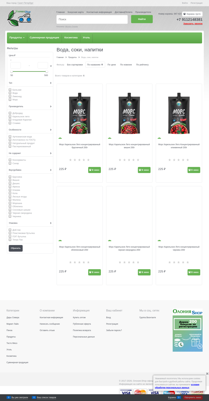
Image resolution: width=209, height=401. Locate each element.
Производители (143, 12)
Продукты (16, 37)
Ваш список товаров (46, 397)
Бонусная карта (76, 12)
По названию (94, 64)
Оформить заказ (193, 397)
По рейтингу (142, 64)
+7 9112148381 (190, 19)
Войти (185, 3)
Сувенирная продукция (44, 37)
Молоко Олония (71, 27)
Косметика (71, 37)
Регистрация (196, 3)
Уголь (86, 37)
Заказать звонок (192, 23)
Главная (60, 12)
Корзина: (193, 14)
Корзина (172, 397)
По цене (111, 64)
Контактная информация (99, 12)
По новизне (126, 64)
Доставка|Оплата (123, 12)
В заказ (95, 170)
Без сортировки (75, 64)
